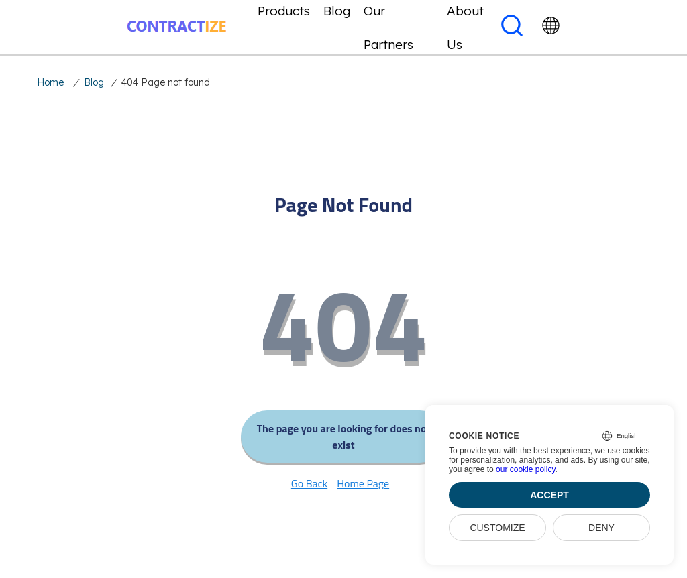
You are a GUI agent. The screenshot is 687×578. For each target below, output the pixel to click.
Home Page (363, 483)
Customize (497, 527)
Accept (549, 494)
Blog (94, 82)
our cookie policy (526, 469)
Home (50, 82)
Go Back (309, 483)
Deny (601, 527)
